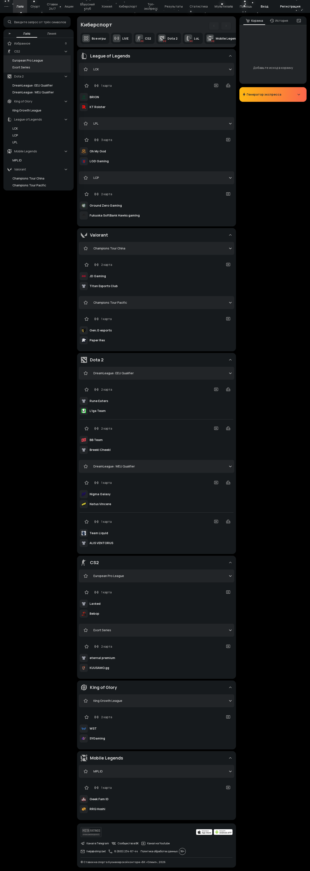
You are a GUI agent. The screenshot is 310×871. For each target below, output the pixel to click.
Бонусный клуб (87, 6)
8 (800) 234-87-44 (123, 851)
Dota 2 (168, 38)
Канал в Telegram (95, 843)
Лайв (20, 6)
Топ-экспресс (151, 6)
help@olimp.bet (93, 851)
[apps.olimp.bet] (204, 832)
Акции (69, 6)
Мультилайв (224, 6)
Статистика (199, 6)
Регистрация (290, 6)
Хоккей (107, 6)
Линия (51, 33)
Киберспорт (128, 6)
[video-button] (216, 85)
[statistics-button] (228, 85)
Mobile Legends (222, 38)
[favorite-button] (86, 69)
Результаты (174, 6)
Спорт (35, 6)
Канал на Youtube (155, 843)
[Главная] (6, 6)
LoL (191, 38)
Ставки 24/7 (52, 6)
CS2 (143, 38)
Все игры (94, 38)
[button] (9, 33)
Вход (264, 6)
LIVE (121, 38)
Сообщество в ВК (125, 843)
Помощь (246, 6)
